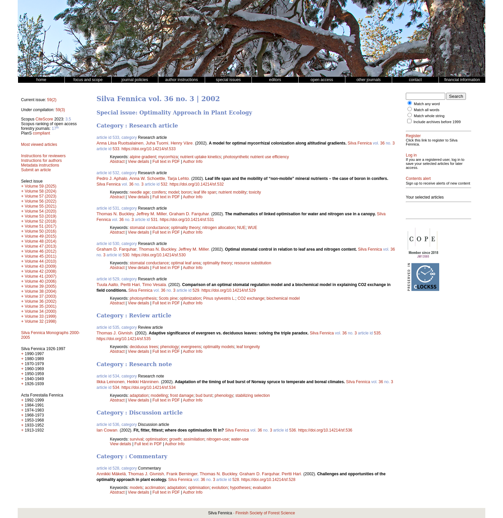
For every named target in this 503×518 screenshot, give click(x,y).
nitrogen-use (218, 439)
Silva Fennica (360, 143)
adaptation (139, 395)
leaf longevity (248, 346)
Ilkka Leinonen (111, 381)
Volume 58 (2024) (40, 191)
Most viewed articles (39, 144)
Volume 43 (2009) (40, 266)
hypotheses (240, 487)
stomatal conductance (149, 227)
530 (126, 255)
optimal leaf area (186, 263)
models (136, 487)
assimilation (193, 439)
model (173, 192)
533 (116, 149)
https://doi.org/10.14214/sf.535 (124, 338)
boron (186, 192)
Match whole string (429, 116)
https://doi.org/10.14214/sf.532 (197, 184)
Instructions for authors (41, 160)
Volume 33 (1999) (40, 316)
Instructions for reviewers (43, 156)
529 (196, 290)
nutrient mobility (232, 192)
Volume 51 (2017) (40, 226)
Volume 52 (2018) (40, 221)
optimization (190, 298)
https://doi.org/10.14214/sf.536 (325, 430)
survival (136, 439)
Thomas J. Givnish (115, 332)
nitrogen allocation (218, 227)
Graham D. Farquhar (189, 213)
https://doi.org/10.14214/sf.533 (149, 149)
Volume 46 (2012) (40, 251)
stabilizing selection (252, 395)
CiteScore (44, 119)
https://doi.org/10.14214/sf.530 (159, 255)
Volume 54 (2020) (40, 211)
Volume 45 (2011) (40, 256)
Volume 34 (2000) (40, 311)
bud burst (204, 395)
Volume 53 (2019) (40, 216)
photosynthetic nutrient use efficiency (256, 157)
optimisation (156, 439)
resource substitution (252, 263)
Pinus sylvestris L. (219, 298)
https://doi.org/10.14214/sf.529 (228, 290)
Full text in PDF (166, 161)
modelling (159, 395)
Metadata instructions (40, 165)
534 (116, 387)
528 (235, 479)
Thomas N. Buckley (115, 213)
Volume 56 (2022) (40, 201)
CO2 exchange (250, 298)
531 (154, 219)
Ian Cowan (107, 430)
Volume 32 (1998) (40, 321)
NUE (241, 227)
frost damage (181, 395)
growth (175, 439)
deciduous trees (144, 346)
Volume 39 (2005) (40, 286)
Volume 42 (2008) (40, 271)
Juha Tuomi (157, 143)
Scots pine (168, 298)
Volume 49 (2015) (40, 236)
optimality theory (185, 227)
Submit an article (36, 170)
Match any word (427, 104)
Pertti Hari (130, 284)
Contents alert (418, 178)
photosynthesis (143, 298)
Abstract (117, 161)
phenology (169, 346)
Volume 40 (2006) (40, 281)
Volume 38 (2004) (40, 291)
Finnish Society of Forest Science (265, 513)
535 (377, 333)
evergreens (191, 346)
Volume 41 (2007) (40, 276)
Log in (411, 155)
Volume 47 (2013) (40, 246)
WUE (252, 227)
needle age (139, 192)
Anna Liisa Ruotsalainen (120, 143)
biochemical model (283, 298)
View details (139, 161)
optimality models (218, 346)
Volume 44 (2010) (40, 261)
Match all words (426, 110)
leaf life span (205, 192)
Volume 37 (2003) (40, 296)
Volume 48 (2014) (40, 241)
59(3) (60, 109)
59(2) (51, 99)
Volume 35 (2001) (40, 306)
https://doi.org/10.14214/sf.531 (187, 219)
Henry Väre (182, 143)
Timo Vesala (154, 284)
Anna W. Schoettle (147, 178)
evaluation (262, 487)
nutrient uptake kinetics (200, 157)
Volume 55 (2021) (40, 206)
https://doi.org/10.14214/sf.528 (268, 479)
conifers (159, 192)
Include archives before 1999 (437, 122)
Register (413, 136)
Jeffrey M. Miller (151, 213)
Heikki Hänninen (143, 381)
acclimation (155, 487)
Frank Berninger (181, 473)
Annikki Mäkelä (111, 473)
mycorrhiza (168, 157)
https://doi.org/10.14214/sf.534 (149, 387)
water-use (240, 439)
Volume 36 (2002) (40, 301)
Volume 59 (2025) (40, 186)
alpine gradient (143, 157)
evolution (220, 487)
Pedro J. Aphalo (112, 178)
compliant (41, 133)
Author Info (193, 161)
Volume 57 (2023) (40, 196)
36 (382, 143)
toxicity (255, 192)
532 (164, 184)
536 (292, 430)
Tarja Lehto (178, 178)
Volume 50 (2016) (40, 231)
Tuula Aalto (107, 284)
